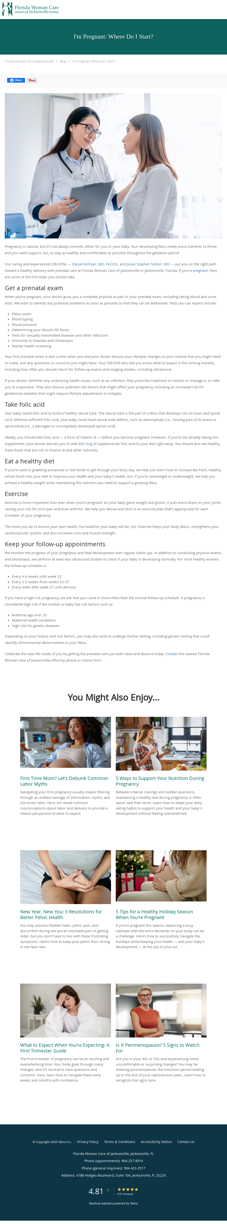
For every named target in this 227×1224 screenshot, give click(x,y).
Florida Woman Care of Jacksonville (29, 61)
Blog (63, 61)
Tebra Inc (64, 1142)
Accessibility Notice (156, 1141)
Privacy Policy (87, 1141)
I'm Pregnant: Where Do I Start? (93, 61)
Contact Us (185, 1141)
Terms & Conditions (119, 1141)
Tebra (134, 1203)
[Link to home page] (29, 9)
